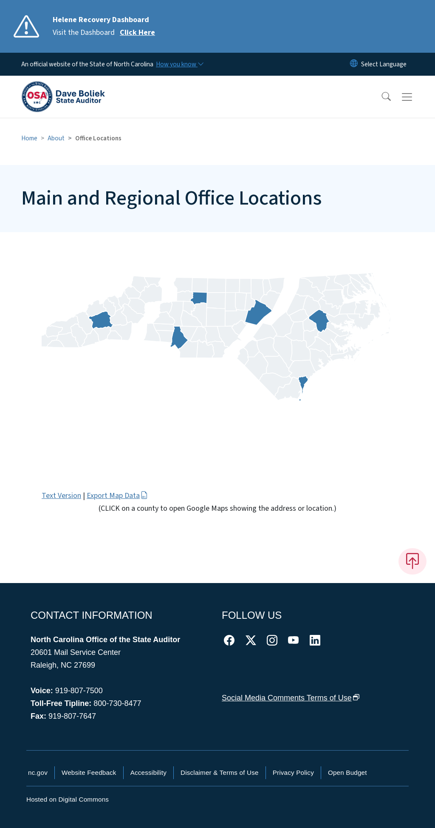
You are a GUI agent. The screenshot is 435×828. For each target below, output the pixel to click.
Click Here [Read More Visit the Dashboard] (137, 32)
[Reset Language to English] (354, 64)
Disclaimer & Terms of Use (220, 772)
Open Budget (347, 772)
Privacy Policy (293, 772)
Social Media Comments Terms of (291, 698)
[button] (380, 97)
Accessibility (148, 772)
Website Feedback (89, 772)
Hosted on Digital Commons (67, 799)
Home (29, 138)
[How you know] (179, 64)
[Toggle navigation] (415, 97)
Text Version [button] (61, 495)
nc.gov (38, 772)
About (56, 138)
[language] (384, 64)
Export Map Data (117, 495)
